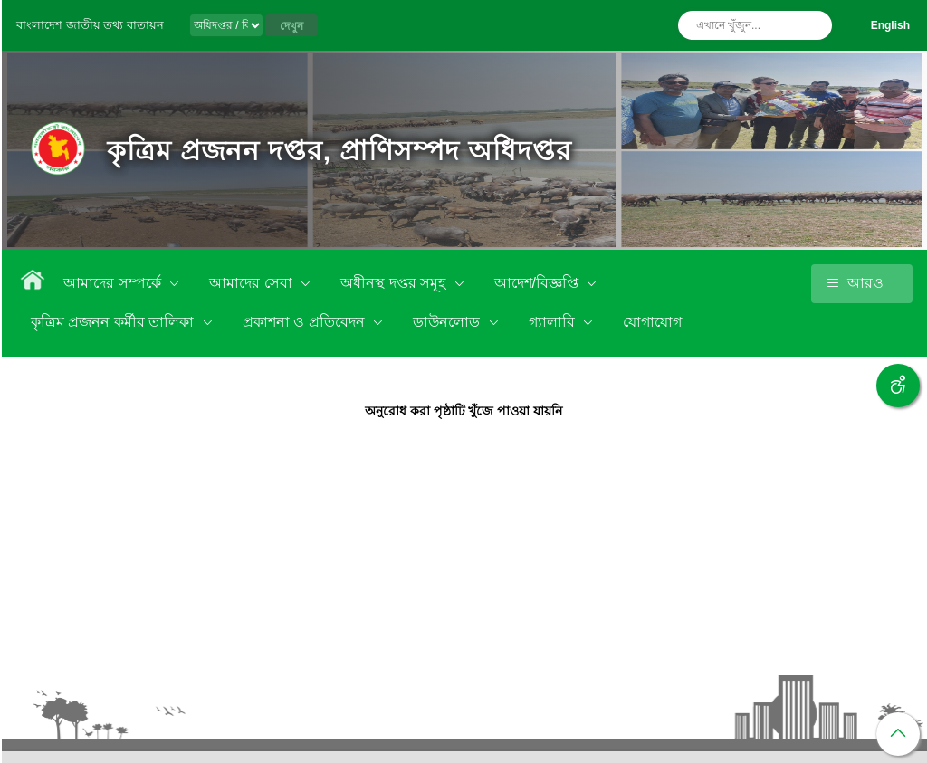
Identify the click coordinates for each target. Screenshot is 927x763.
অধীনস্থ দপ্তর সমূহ (394, 283)
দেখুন (291, 26)
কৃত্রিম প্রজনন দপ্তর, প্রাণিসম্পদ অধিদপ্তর (339, 151)
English (890, 25)
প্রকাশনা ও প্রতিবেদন (305, 321)
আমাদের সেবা (252, 283)
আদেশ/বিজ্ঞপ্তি (538, 283)
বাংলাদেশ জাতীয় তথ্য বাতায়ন (90, 25)
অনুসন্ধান (814, 25)
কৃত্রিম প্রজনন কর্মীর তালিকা (114, 321)
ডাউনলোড (448, 321)
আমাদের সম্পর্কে (114, 283)
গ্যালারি (553, 321)
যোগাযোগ (652, 321)
